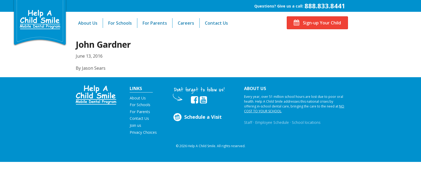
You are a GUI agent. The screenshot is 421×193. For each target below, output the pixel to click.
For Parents (155, 23)
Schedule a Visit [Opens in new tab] (197, 117)
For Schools (120, 23)
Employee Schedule (272, 122)
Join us (135, 125)
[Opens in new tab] (194, 100)
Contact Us (216, 23)
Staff (248, 122)
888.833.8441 (324, 5)
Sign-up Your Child (317, 23)
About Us (87, 23)
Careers (186, 23)
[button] (96, 94)
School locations (306, 122)
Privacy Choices (143, 132)
